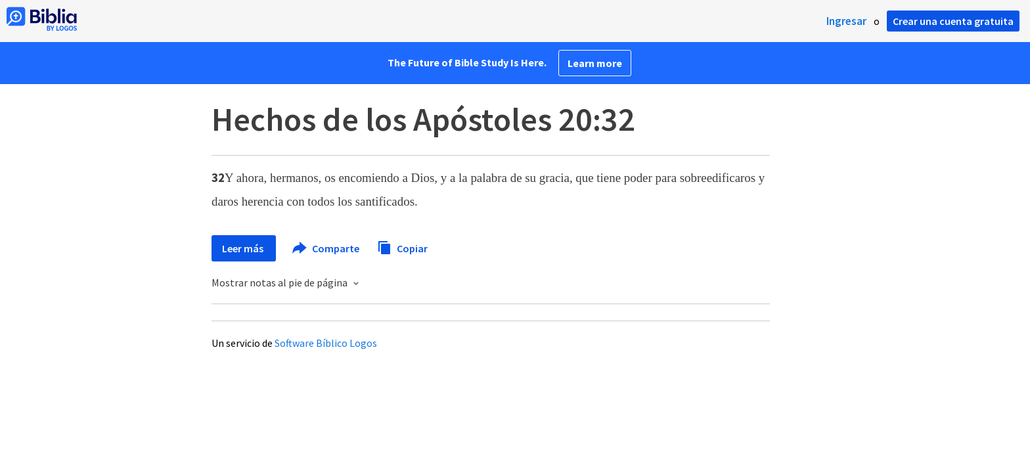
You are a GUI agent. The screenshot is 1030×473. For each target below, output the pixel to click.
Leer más (243, 248)
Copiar (402, 247)
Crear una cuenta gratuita (953, 21)
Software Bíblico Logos (326, 342)
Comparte (326, 248)
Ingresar (846, 21)
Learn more (595, 63)
